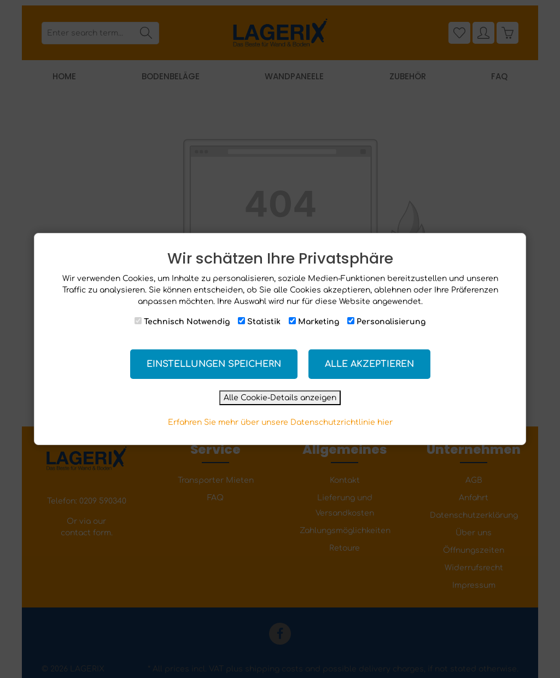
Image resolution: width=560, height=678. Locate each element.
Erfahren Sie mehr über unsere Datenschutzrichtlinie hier (280, 422)
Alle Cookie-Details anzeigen (280, 398)
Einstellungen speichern (214, 364)
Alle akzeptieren (369, 364)
